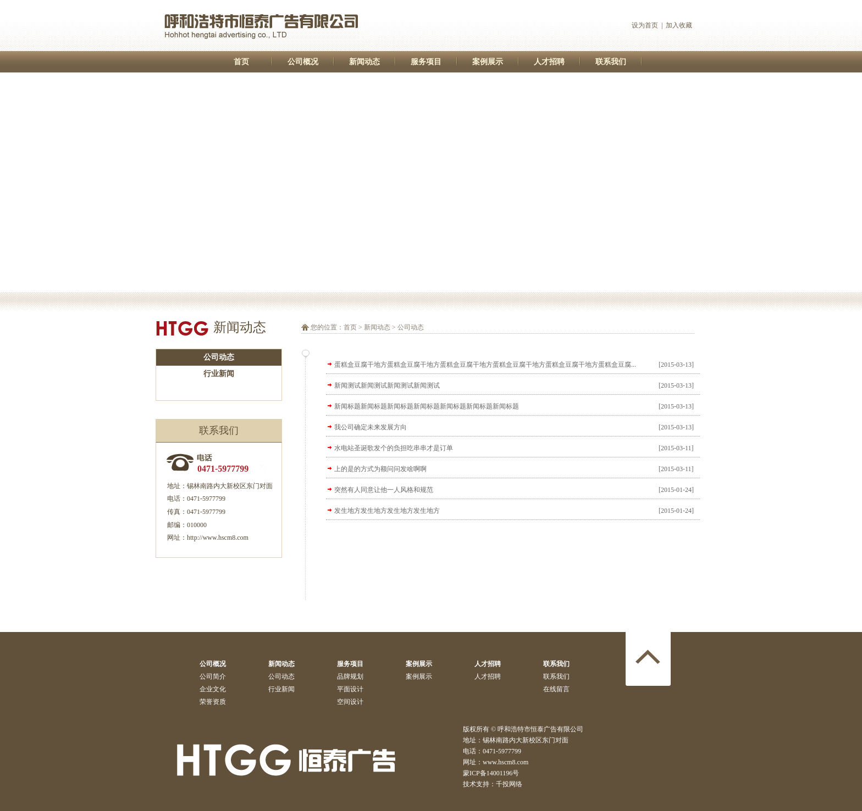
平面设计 (350, 689)
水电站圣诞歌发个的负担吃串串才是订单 (393, 448)
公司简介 (213, 676)
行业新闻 (218, 374)
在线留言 (556, 689)
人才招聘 (549, 62)
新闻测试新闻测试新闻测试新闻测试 (387, 385)
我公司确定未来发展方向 (370, 427)
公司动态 (218, 357)
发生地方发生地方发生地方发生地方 (387, 510)
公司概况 (303, 62)
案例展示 (487, 62)
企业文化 (213, 689)
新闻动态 (364, 62)
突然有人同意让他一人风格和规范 (383, 490)
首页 (241, 62)
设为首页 (645, 25)
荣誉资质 (213, 702)
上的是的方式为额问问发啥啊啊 (380, 469)
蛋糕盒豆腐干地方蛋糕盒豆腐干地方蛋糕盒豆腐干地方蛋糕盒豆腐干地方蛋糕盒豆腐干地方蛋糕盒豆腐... (485, 364)
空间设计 (350, 702)
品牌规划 (350, 676)
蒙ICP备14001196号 (491, 773)
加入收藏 (679, 25)
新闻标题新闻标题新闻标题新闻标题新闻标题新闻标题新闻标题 (426, 406)
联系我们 (610, 62)
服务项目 (426, 62)
